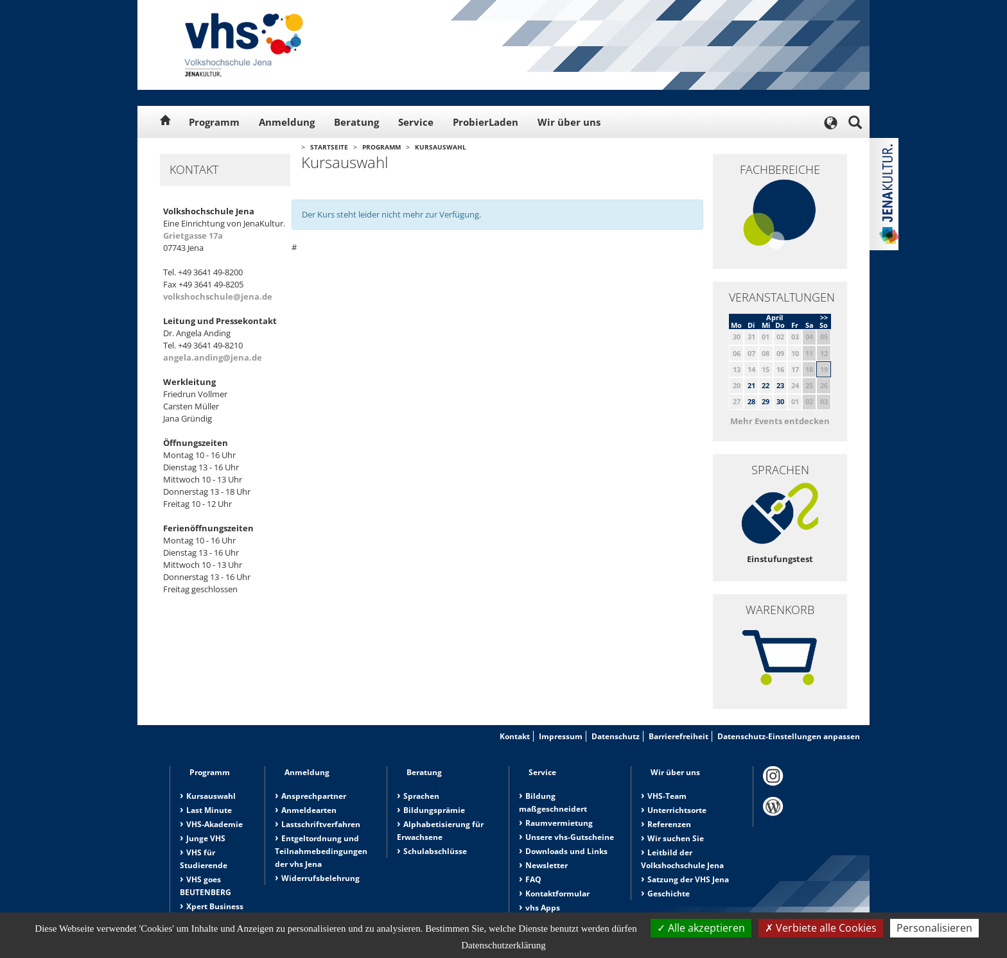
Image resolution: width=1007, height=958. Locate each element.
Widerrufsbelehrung (320, 878)
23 (780, 385)
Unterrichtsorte (676, 810)
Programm (214, 121)
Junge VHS (205, 838)
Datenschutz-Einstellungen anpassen (788, 736)
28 (751, 401)
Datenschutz (615, 736)
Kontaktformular (557, 893)
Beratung (356, 121)
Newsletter (546, 865)
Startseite (329, 146)
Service (415, 121)
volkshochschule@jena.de (217, 296)
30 (780, 401)
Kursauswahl (440, 146)
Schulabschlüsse (435, 851)
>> (824, 317)
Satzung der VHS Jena (688, 879)
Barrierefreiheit (678, 736)
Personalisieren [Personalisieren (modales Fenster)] (934, 928)
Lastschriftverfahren (320, 824)
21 (751, 385)
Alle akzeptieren (701, 928)
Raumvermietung (559, 822)
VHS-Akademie (214, 824)
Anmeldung (287, 121)
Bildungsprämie (434, 810)
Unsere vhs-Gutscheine (569, 837)
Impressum (560, 736)
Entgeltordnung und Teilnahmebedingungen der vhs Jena (321, 851)
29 (765, 401)
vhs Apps (542, 907)
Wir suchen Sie (675, 838)
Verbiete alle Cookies (821, 928)
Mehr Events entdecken (780, 421)
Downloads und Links (566, 851)
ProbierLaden (485, 121)
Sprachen (421, 796)
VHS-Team (667, 796)
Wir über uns (569, 121)
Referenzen (669, 824)
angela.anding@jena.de (212, 357)
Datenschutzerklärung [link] (503, 945)
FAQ (533, 879)
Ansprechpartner (313, 796)
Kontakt (515, 736)
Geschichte (668, 893)
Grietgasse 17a (193, 235)
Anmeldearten (309, 810)
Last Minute (209, 810)
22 (765, 385)
